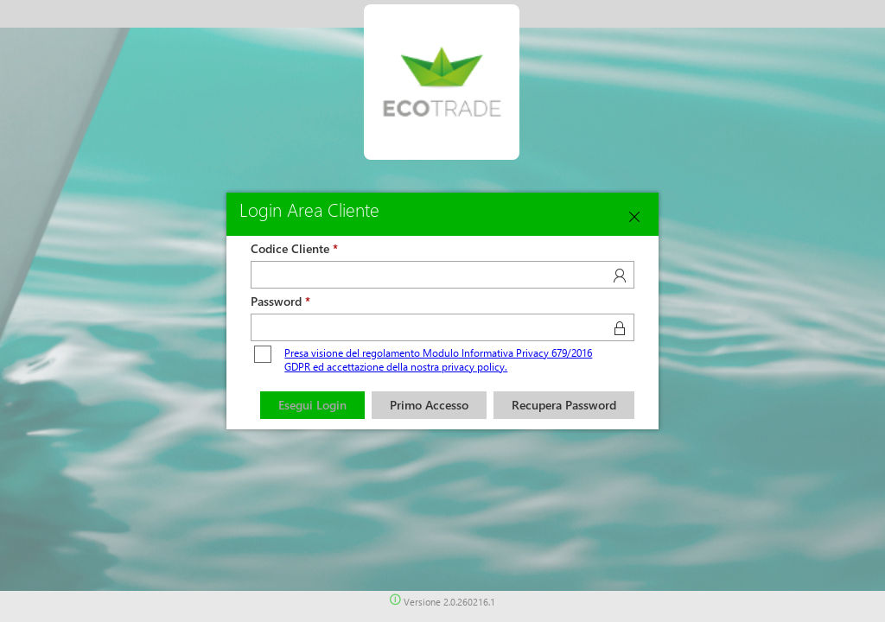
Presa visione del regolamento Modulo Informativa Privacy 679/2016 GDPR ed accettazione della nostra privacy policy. (438, 359)
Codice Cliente (290, 248)
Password (276, 301)
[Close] (634, 217)
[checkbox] (262, 355)
